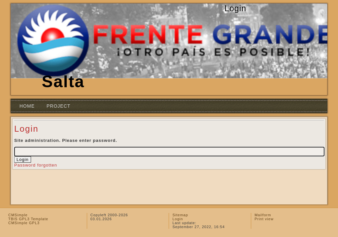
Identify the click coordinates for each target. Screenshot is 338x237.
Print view (264, 219)
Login (177, 219)
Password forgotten (35, 165)
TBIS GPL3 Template (28, 219)
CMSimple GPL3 (24, 223)
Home (27, 106)
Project (58, 106)
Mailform (262, 215)
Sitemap (180, 215)
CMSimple (18, 215)
